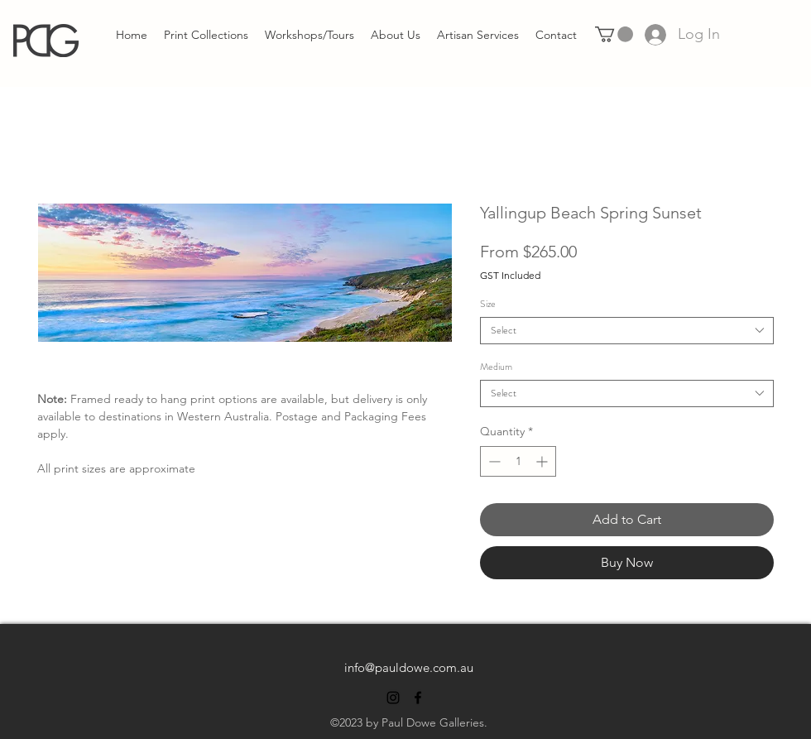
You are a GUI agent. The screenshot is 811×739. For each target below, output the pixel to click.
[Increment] (543, 461)
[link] (614, 34)
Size (488, 303)
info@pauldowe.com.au (408, 667)
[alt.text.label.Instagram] (393, 697)
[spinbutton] (518, 461)
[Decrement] (492, 461)
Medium (496, 366)
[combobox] (627, 330)
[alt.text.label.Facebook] (418, 697)
